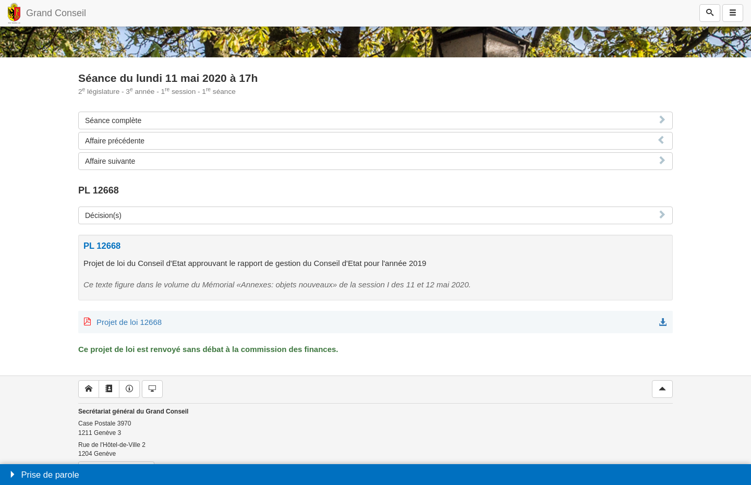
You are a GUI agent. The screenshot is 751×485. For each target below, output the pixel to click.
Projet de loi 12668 (129, 322)
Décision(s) (103, 215)
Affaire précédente (114, 141)
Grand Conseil (56, 13)
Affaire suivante (110, 161)
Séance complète (113, 120)
